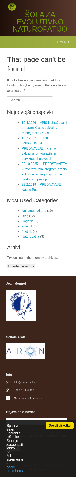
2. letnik (27, 226)
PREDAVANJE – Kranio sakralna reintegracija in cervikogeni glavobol (39, 153)
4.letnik (27, 231)
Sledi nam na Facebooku (28, 398)
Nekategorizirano (34, 210)
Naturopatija (30, 236)
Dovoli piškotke (59, 425)
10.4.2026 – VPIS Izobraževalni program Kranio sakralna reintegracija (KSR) (44, 128)
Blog (25, 216)
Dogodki (28, 221)
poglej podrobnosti (15, 469)
